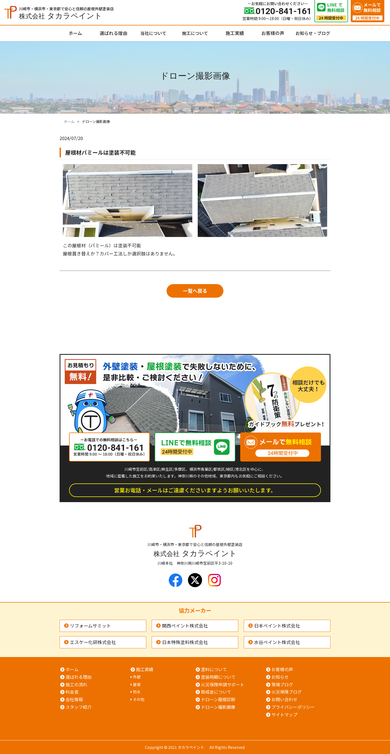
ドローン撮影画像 (218, 707)
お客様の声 (272, 33)
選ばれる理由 (113, 33)
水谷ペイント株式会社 (277, 642)
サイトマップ (284, 714)
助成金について (216, 691)
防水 (137, 691)
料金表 (72, 691)
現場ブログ (282, 684)
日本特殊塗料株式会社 (185, 642)
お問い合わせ (284, 699)
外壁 (137, 677)
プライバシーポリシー (293, 707)
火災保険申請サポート (222, 684)
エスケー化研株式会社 (93, 642)
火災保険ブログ (286, 691)
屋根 (137, 684)
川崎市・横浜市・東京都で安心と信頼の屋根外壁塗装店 (66, 12)
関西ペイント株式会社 (185, 625)
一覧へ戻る (195, 290)
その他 (138, 699)
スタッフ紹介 (79, 707)
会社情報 (74, 699)
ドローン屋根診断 (218, 699)
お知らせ (280, 677)
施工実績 (235, 33)
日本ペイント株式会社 (277, 625)
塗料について (214, 669)
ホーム (75, 33)
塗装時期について (218, 677)
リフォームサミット (90, 625)
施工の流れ (76, 684)
